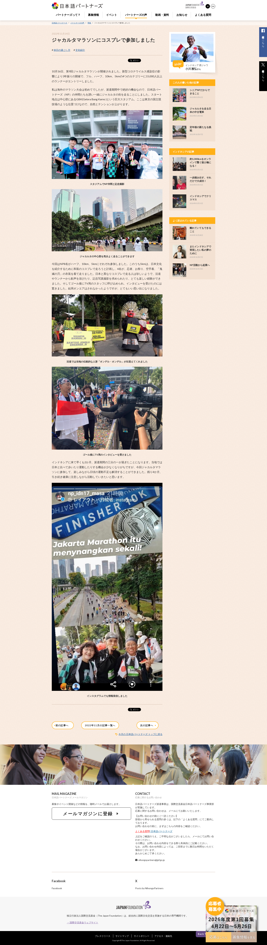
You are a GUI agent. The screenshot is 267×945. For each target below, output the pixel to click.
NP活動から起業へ (200, 265)
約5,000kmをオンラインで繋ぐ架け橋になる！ (200, 162)
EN (213, 6)
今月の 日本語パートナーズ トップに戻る (140, 734)
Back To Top (205, 933)
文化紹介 (80, 50)
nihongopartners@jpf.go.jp (151, 860)
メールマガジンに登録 (91, 813)
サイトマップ (122, 936)
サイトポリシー (141, 936)
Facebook (57, 888)
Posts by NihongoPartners (149, 888)
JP (208, 6)
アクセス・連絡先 (163, 936)
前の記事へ (61, 725)
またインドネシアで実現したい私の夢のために (200, 250)
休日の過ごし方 (62, 50)
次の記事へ (148, 725)
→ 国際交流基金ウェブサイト (82, 922)
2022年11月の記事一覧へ (100, 725)
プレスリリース (102, 936)
